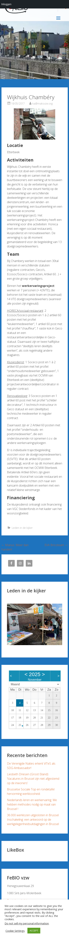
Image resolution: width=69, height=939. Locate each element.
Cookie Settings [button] (15, 930)
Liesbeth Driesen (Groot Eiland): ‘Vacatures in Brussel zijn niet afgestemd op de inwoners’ (33, 778)
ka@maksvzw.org (42, 103)
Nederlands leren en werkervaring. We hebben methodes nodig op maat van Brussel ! (32, 804)
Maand (15, 684)
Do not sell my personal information (27, 923)
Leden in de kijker (22, 528)
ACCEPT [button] (34, 930)
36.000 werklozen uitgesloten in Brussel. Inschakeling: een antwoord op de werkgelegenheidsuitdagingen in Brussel (33, 819)
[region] (34, 624)
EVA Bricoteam (56, 545)
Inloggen (6, 4)
